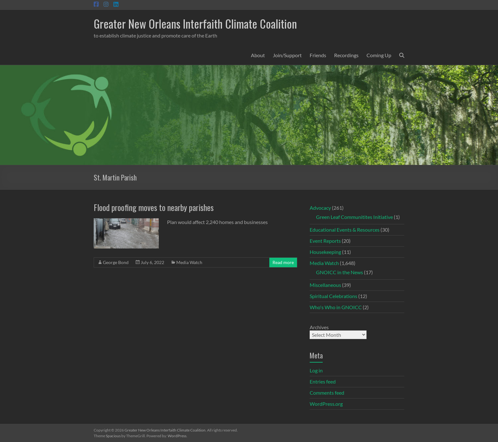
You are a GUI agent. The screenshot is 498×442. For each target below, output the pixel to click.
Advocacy (320, 208)
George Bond (116, 262)
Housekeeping (325, 252)
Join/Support (287, 55)
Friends (318, 55)
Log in (316, 370)
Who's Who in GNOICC (336, 307)
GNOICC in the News (339, 272)
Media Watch (189, 262)
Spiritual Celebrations (333, 296)
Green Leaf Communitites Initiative (354, 217)
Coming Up (379, 55)
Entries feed (323, 381)
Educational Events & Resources (345, 230)
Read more (283, 262)
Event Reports (325, 241)
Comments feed (327, 393)
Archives (319, 327)
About (258, 55)
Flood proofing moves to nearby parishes (154, 207)
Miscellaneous (325, 285)
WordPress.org (326, 404)
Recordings (346, 55)
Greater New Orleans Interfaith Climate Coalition (195, 23)
